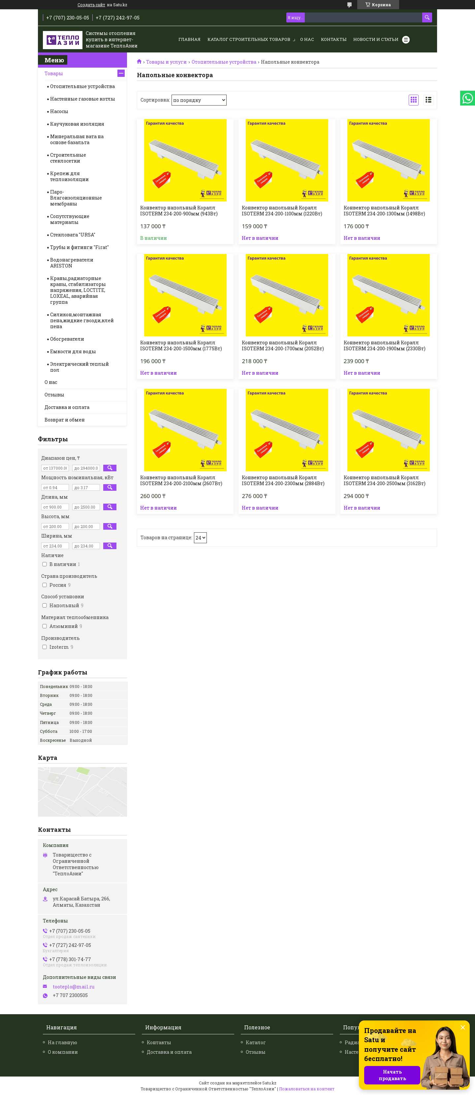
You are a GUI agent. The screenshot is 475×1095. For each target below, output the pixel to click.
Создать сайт (91, 4)
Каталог (256, 1042)
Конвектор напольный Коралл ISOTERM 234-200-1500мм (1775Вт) (181, 346)
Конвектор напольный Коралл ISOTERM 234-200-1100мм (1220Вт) (282, 211)
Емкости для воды (73, 351)
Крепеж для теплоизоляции (69, 176)
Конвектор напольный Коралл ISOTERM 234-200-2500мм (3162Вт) (385, 480)
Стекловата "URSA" (72, 235)
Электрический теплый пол (79, 367)
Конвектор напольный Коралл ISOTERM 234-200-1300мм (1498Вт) (384, 211)
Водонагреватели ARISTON (71, 263)
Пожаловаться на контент (306, 1088)
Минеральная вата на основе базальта (77, 139)
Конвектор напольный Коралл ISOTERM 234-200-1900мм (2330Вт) (385, 346)
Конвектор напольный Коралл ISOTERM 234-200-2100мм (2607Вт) (181, 480)
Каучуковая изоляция (77, 124)
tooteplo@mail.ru (73, 987)
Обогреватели (67, 339)
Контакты (333, 39)
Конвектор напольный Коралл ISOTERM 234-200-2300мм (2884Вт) (283, 480)
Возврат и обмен (65, 420)
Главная (189, 39)
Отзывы (54, 394)
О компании (63, 1052)
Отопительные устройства (224, 62)
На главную (62, 1042)
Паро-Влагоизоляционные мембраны (76, 198)
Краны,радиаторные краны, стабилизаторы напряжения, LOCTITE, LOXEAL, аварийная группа (78, 290)
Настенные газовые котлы (82, 99)
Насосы (59, 111)
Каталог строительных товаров (248, 39)
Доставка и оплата (67, 407)
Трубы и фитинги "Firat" (79, 247)
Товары (54, 73)
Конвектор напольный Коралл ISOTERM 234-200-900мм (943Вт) (179, 211)
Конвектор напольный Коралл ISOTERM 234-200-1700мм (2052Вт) (283, 346)
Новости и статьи (375, 39)
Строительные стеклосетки (68, 158)
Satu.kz (269, 1082)
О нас (307, 39)
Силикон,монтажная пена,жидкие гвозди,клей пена (82, 320)
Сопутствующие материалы (69, 219)
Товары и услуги (166, 62)
